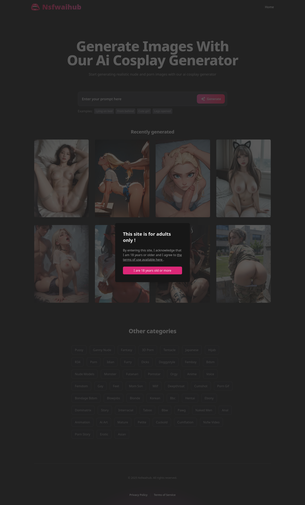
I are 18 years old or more (152, 270)
